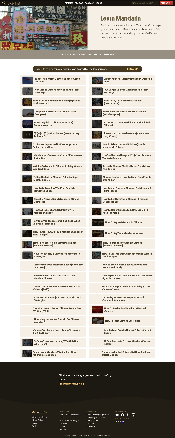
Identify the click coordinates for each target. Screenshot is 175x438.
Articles (69, 3)
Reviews (79, 3)
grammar (66, 54)
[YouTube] (117, 415)
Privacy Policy (37, 420)
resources (109, 54)
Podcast (89, 3)
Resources (166, 3)
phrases (98, 54)
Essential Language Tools (98, 415)
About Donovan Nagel (69, 420)
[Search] (145, 3)
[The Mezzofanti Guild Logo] (11, 3)
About (99, 3)
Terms (34, 423)
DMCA (34, 426)
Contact (63, 426)
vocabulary (79, 54)
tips (89, 54)
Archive (63, 429)
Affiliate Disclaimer (39, 417)
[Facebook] (122, 415)
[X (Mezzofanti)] (128, 415)
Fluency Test (93, 420)
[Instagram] (133, 415)
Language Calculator (96, 417)
